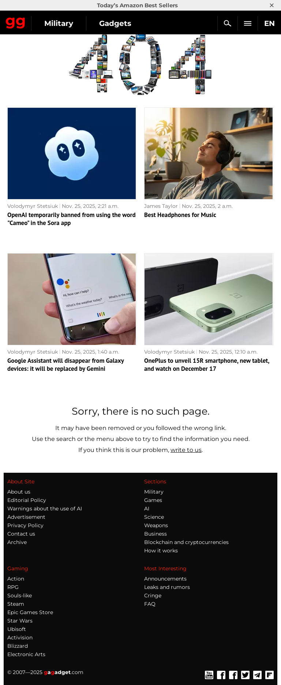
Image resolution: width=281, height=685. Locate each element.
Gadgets (115, 23)
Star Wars (20, 620)
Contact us (21, 533)
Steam (15, 604)
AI (146, 508)
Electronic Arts (26, 654)
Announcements (165, 578)
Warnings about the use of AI (44, 508)
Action (15, 578)
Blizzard (17, 646)
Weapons (156, 525)
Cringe (152, 595)
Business (155, 533)
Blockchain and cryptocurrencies (186, 542)
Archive (17, 542)
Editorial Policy (26, 500)
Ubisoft (16, 629)
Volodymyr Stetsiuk (32, 206)
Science (154, 517)
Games (153, 500)
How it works (161, 550)
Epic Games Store (30, 612)
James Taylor (161, 206)
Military (58, 23)
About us (18, 491)
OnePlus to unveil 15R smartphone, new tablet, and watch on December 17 (206, 365)
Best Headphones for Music (180, 215)
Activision (20, 637)
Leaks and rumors (167, 587)
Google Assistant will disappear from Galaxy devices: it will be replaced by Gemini (65, 365)
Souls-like (19, 595)
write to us (186, 449)
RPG (13, 587)
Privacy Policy (25, 525)
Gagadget (15, 22)
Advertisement (26, 517)
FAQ (150, 604)
